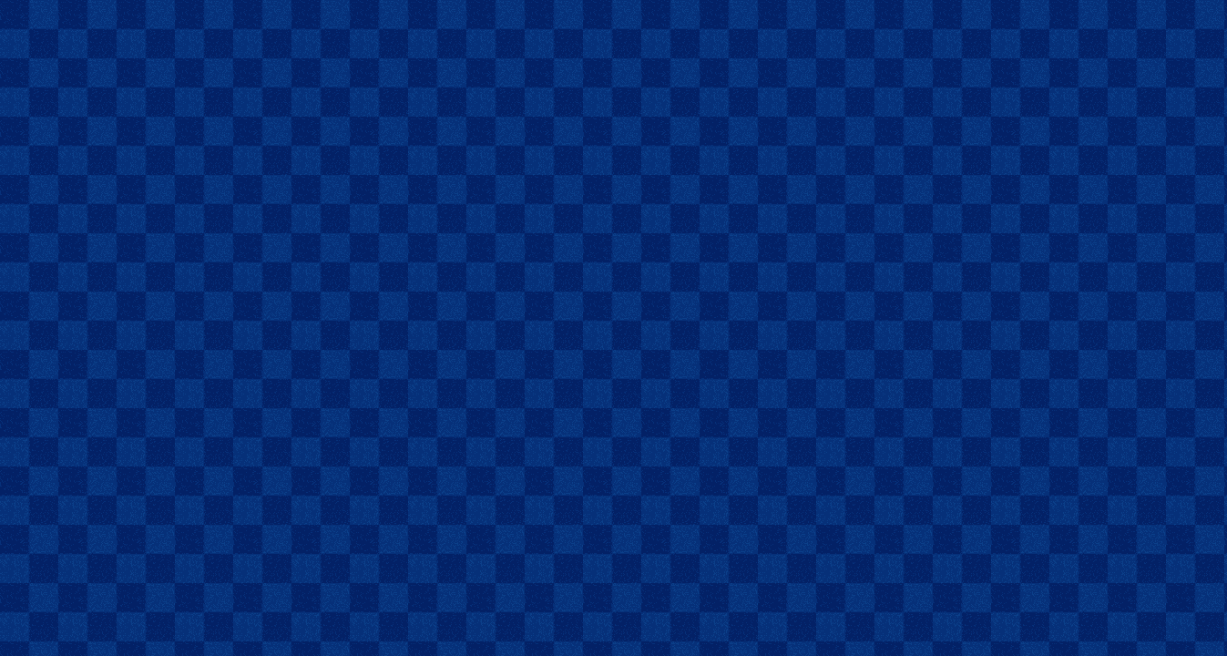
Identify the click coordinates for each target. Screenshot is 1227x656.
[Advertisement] (614, 28)
